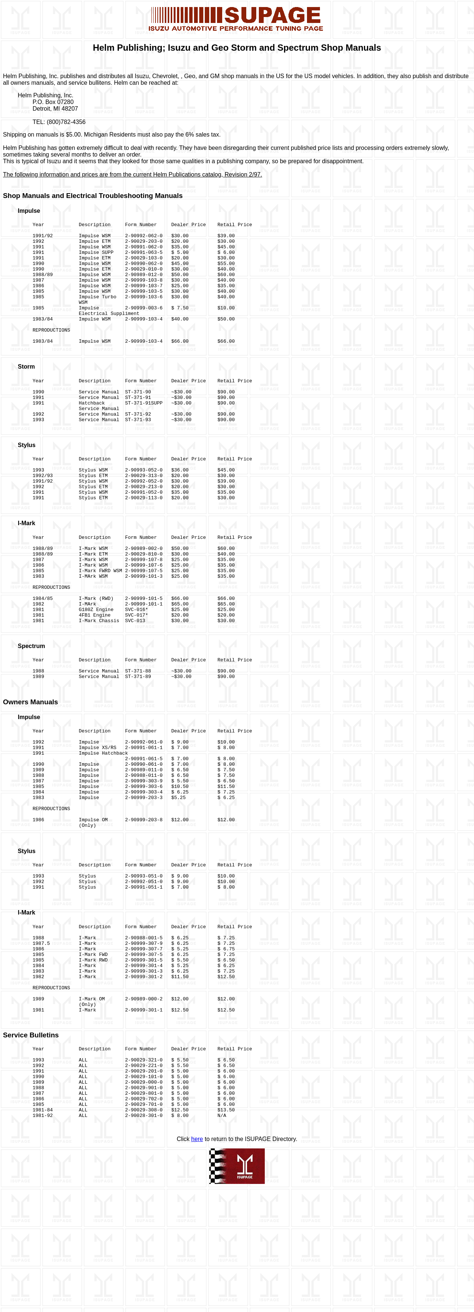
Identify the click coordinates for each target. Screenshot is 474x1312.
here (197, 1261)
